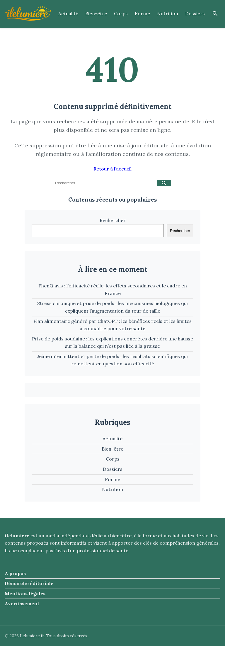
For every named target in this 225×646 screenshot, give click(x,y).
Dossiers (195, 13)
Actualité (68, 13)
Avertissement (22, 603)
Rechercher (113, 220)
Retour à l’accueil (112, 169)
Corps (121, 13)
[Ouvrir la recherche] (215, 14)
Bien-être (96, 13)
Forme (142, 13)
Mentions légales (25, 593)
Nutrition (167, 13)
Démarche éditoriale (29, 583)
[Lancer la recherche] (164, 183)
